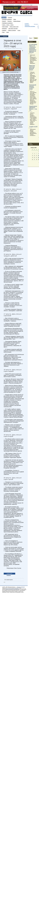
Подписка (27, 25)
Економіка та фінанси (7, 19)
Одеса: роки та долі (14, 26)
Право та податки (12, 30)
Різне (3, 32)
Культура (10, 21)
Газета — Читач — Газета (7, 24)
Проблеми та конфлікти (7, 23)
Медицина (4, 28)
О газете (27, 23)
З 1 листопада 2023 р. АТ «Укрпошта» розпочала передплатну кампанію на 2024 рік (33, 48)
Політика (10, 17)
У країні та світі (33, 126)
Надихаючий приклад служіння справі (32, 86)
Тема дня (4, 17)
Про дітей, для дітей (13, 28)
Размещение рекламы (30, 26)
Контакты (36, 24)
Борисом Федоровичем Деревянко (12, 588)
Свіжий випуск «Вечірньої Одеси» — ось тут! (33, 108)
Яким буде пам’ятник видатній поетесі (32, 67)
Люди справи (5, 26)
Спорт (19, 30)
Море (15, 19)
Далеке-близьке (16, 21)
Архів (7, 32)
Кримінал (4, 30)
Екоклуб (4, 21)
